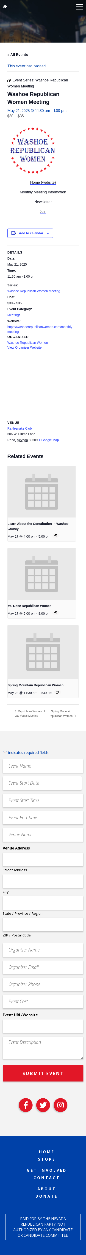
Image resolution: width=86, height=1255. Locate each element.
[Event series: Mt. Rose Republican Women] (55, 612)
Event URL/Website (20, 1014)
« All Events (17, 55)
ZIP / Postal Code (17, 935)
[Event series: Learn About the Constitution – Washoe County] (55, 535)
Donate (47, 1196)
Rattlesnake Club (19, 428)
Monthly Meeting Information (43, 192)
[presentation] (42, 491)
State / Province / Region (22, 913)
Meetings (13, 315)
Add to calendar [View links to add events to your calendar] (31, 233)
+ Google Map (49, 440)
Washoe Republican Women (27, 342)
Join (43, 212)
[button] (79, 6)
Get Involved (47, 1170)
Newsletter (43, 202)
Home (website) (43, 182)
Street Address (15, 870)
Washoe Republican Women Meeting (33, 291)
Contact (46, 1177)
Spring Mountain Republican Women (36, 685)
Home (47, 1151)
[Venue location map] (43, 386)
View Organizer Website (24, 347)
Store (46, 1159)
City (6, 891)
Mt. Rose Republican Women (30, 606)
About (46, 1188)
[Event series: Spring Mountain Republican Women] (57, 692)
